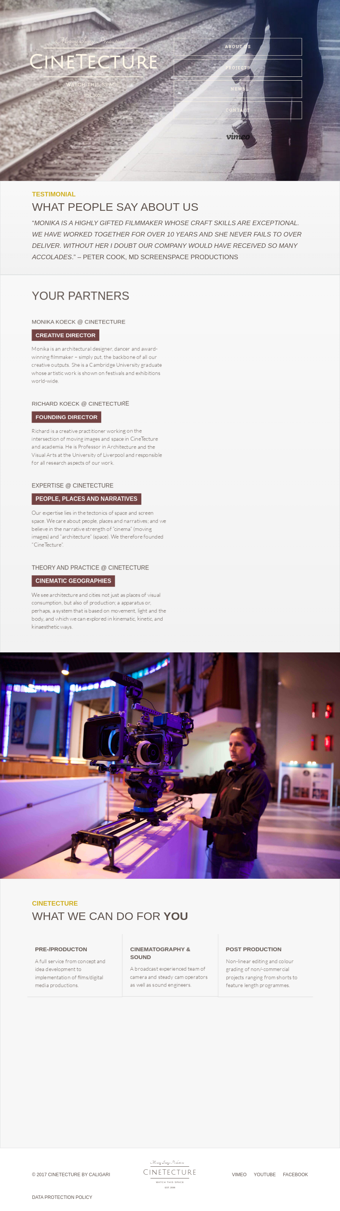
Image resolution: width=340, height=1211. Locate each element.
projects (238, 68)
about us (238, 47)
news (238, 92)
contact (238, 113)
